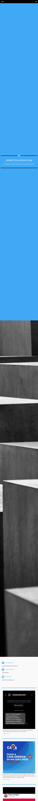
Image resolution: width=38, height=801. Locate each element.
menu (2, 1)
